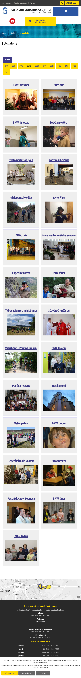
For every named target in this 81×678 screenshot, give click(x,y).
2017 (14, 66)
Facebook (66, 11)
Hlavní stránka (6, 3)
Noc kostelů (59, 386)
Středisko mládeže (21, 3)
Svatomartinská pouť (21, 160)
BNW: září (21, 235)
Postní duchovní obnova (21, 498)
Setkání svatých (59, 122)
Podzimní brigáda (59, 160)
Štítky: (7, 60)
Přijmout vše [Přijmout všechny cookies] (9, 673)
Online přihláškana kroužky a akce (42, 21)
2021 (44, 66)
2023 (59, 66)
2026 (6, 72)
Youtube (13, 21)
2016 (6, 66)
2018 (21, 66)
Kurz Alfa (59, 85)
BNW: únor (59, 498)
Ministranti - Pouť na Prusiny (21, 348)
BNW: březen (58, 461)
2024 (67, 66)
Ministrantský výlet (21, 198)
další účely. (45, 662)
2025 (74, 66)
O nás (13, 33)
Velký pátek (21, 423)
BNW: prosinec (21, 85)
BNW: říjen (59, 198)
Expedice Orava (21, 273)
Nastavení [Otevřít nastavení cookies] (43, 673)
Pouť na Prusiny (21, 386)
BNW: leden (21, 536)
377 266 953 (40, 621)
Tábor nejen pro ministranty (21, 310)
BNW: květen (59, 348)
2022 (52, 66)
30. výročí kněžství (59, 310)
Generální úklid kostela (21, 461)
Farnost (32, 3)
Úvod (4, 33)
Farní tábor (59, 273)
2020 (37, 66)
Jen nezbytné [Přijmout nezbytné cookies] (27, 673)
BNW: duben (59, 423)
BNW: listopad (21, 122)
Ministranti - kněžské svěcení (59, 235)
